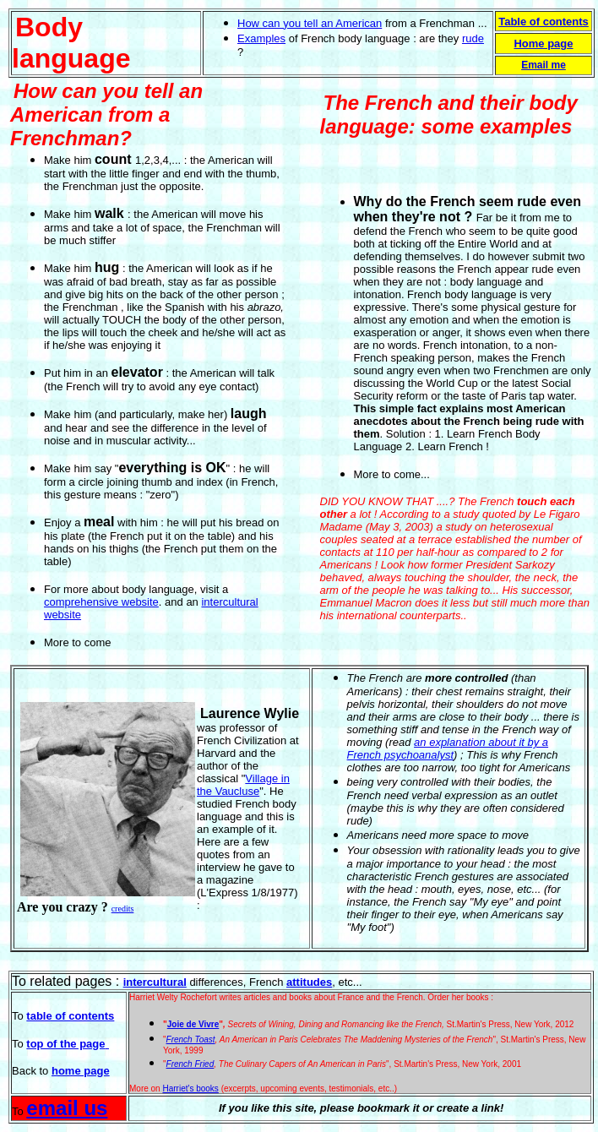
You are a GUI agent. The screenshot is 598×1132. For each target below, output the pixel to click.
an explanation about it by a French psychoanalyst (448, 748)
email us (66, 1108)
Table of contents (543, 21)
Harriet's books (190, 1088)
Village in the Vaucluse (243, 784)
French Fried (190, 1064)
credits (122, 908)
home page (81, 1070)
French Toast (190, 1039)
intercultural (155, 982)
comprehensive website (101, 602)
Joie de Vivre (193, 1024)
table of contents (70, 1016)
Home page (543, 43)
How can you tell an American (309, 23)
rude (473, 38)
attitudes (309, 982)
